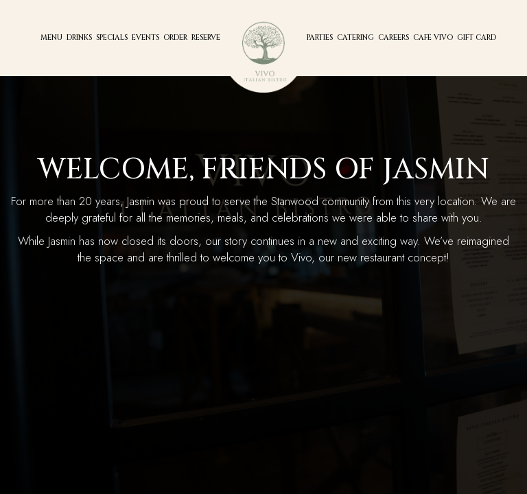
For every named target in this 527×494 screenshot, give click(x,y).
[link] (263, 51)
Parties (320, 38)
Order (175, 38)
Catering (355, 38)
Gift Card (476, 38)
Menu (51, 38)
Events (145, 38)
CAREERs (393, 38)
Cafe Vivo (433, 38)
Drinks (79, 38)
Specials (112, 38)
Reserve (205, 38)
